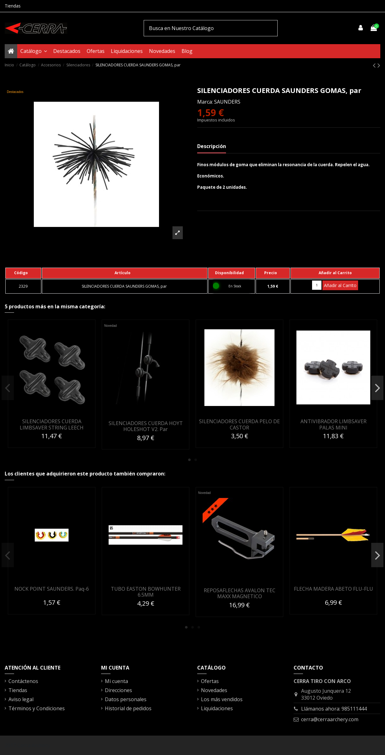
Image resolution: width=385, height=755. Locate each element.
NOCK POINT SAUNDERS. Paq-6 (51, 588)
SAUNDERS (227, 101)
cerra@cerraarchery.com (329, 719)
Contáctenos (23, 681)
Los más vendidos (222, 699)
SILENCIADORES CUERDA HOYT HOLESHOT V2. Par (146, 426)
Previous (8, 388)
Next (377, 388)
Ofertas (210, 681)
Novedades (214, 690)
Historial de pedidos (128, 708)
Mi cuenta (116, 681)
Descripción (211, 146)
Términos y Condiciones (36, 708)
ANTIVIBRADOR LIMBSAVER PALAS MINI (333, 424)
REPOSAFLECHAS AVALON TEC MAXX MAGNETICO (239, 593)
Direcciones (118, 690)
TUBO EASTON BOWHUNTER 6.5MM (146, 591)
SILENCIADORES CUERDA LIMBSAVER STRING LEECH (52, 424)
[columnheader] (23, 273)
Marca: (205, 101)
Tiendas (13, 6)
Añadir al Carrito (340, 285)
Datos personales (125, 699)
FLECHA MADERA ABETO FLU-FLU (333, 588)
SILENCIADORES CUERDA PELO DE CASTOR (239, 424)
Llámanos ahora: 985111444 (334, 708)
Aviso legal (20, 699)
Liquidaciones (217, 708)
